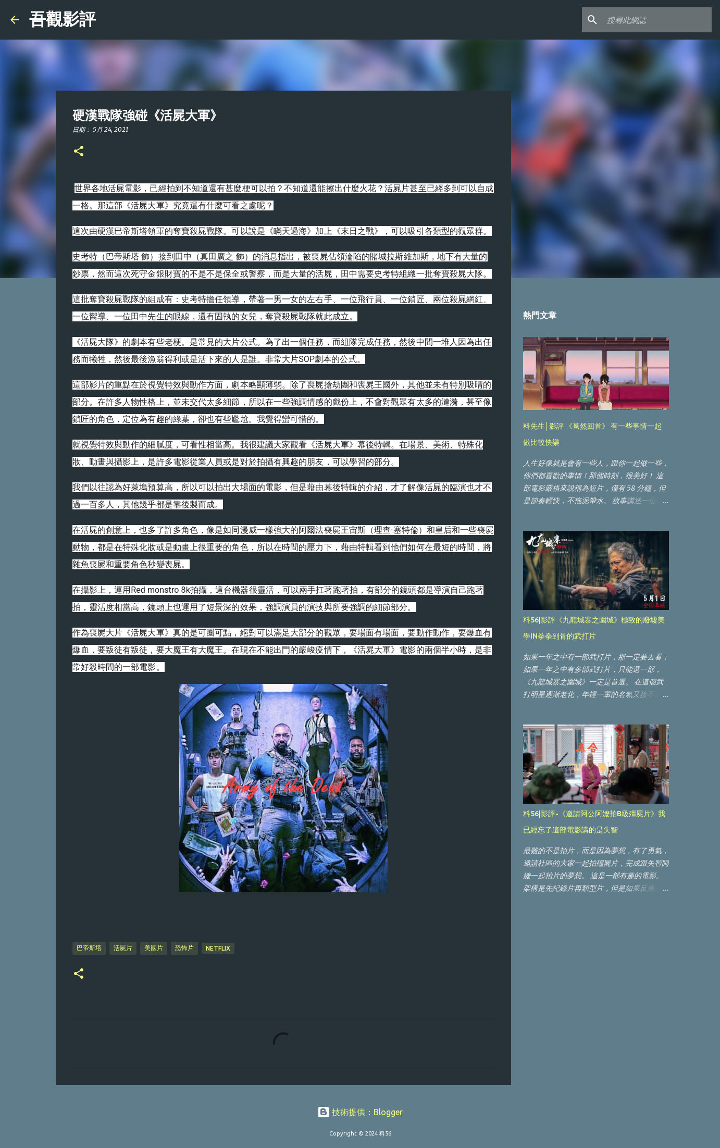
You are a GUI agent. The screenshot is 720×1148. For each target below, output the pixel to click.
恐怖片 (184, 947)
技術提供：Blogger (360, 1112)
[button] (78, 152)
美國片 (153, 947)
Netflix (218, 948)
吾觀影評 (62, 19)
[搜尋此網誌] (657, 19)
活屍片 (123, 947)
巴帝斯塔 (89, 947)
